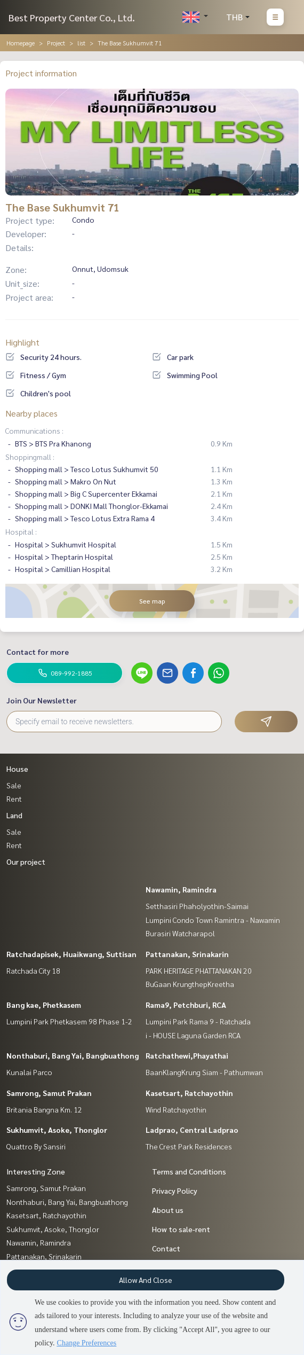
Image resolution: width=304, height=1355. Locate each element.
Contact (166, 1248)
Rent (14, 798)
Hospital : (21, 531)
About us (167, 1210)
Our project (25, 861)
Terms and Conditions (189, 1171)
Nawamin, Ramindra (181, 889)
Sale (13, 785)
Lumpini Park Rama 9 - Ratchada (198, 1021)
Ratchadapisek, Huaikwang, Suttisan (71, 954)
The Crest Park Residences (189, 1146)
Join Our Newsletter (41, 700)
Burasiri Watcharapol (180, 933)
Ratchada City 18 (33, 970)
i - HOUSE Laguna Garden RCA (193, 1035)
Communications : (34, 430)
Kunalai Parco (29, 1072)
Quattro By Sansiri (36, 1146)
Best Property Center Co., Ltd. (72, 17)
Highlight (22, 342)
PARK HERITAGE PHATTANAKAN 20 (199, 970)
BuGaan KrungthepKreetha (190, 984)
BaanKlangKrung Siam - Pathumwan (204, 1072)
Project (56, 42)
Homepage (20, 42)
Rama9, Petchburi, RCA (186, 1004)
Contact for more (37, 651)
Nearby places (31, 413)
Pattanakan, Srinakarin (187, 954)
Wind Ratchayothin (176, 1109)
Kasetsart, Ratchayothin (189, 1093)
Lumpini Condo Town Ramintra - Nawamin (213, 920)
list (81, 42)
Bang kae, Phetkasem (43, 1004)
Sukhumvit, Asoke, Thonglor (56, 1129)
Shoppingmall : (29, 456)
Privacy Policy (174, 1190)
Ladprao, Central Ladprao (192, 1129)
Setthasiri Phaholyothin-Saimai (197, 906)
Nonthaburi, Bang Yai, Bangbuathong (72, 1055)
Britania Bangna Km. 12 (44, 1109)
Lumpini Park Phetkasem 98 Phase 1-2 (69, 1021)
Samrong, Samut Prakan (49, 1093)
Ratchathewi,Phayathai (187, 1055)
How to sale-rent (181, 1229)
